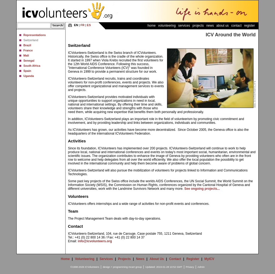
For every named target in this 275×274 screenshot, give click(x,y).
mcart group (135, 267)
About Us (222, 25)
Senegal (28, 60)
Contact (236, 25)
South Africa (31, 65)
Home (151, 25)
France (28, 50)
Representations (34, 35)
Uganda (28, 76)
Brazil (27, 45)
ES (89, 25)
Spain (27, 70)
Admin (201, 267)
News (210, 25)
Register (249, 25)
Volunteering (167, 25)
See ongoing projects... (202, 189)
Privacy (190, 267)
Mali (26, 55)
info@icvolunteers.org (95, 241)
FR (83, 25)
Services (184, 25)
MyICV (209, 259)
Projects (198, 25)
